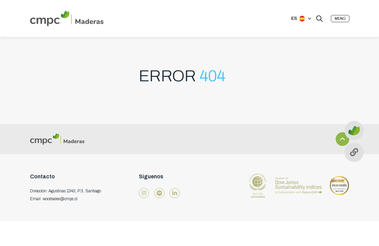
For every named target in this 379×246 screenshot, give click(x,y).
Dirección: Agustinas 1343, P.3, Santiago (65, 191)
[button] (340, 18)
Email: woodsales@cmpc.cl (53, 198)
